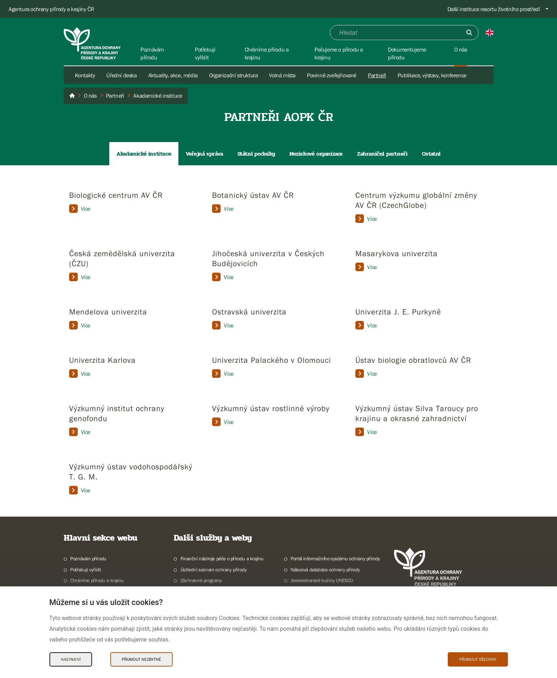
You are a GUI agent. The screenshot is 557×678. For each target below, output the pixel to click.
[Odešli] (469, 32)
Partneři (377, 75)
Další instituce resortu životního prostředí (493, 9)
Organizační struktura (233, 75)
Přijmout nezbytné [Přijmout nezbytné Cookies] (141, 659)
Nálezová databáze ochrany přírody (325, 569)
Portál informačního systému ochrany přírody (335, 558)
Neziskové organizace (316, 153)
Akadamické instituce (143, 153)
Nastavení (71, 659)
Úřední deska (121, 75)
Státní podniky (256, 153)
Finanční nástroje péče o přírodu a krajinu (222, 558)
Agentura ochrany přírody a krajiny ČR (51, 9)
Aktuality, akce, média (173, 75)
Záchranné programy (201, 580)
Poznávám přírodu (88, 558)
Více (79, 208)
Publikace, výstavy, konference (432, 75)
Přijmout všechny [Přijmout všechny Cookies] (477, 659)
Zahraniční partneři (382, 153)
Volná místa (282, 75)
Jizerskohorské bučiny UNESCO (321, 580)
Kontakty (85, 75)
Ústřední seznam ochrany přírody (214, 569)
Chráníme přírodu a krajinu (97, 580)
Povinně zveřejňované (331, 75)
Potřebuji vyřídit (85, 569)
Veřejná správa (204, 153)
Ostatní (431, 153)
